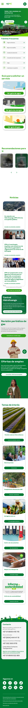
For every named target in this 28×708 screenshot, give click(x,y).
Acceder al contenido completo (12, 226)
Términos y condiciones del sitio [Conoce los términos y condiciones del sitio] (10, 703)
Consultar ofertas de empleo (14, 374)
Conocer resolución (14, 494)
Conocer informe (14, 601)
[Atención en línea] (24, 352)
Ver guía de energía (14, 110)
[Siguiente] (26, 22)
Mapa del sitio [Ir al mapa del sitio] (6, 705)
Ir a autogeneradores (14, 521)
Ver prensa (14, 468)
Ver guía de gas (14, 127)
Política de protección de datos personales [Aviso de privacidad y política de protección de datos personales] (13, 700)
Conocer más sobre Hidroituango (12, 311)
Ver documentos (14, 548)
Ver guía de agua (14, 93)
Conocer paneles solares (14, 440)
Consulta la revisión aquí (13, 335)
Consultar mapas (14, 574)
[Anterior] (2, 22)
